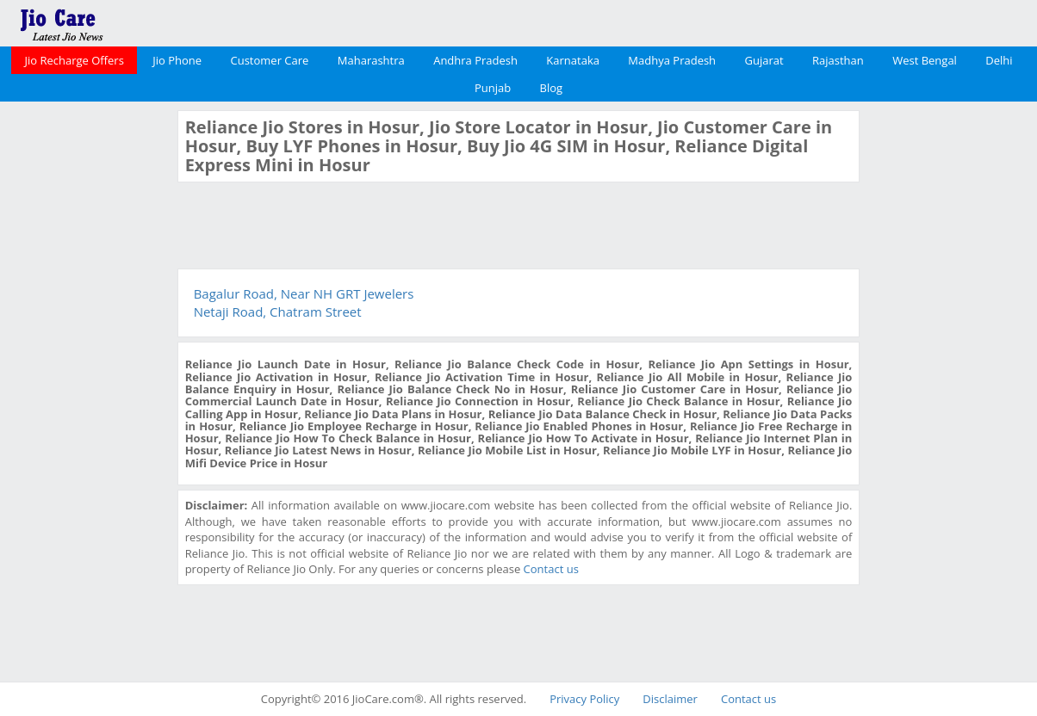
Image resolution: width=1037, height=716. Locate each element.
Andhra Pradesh (475, 60)
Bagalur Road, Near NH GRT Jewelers (304, 293)
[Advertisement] (86, 368)
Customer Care (270, 60)
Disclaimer (670, 699)
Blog (551, 88)
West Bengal (924, 60)
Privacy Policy (584, 699)
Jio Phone (177, 60)
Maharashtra (371, 60)
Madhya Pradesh (672, 60)
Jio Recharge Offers (73, 60)
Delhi (998, 60)
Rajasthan (838, 60)
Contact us (551, 569)
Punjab (493, 88)
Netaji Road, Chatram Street (278, 311)
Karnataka (572, 60)
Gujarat (763, 60)
